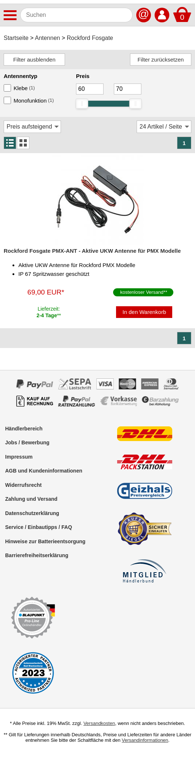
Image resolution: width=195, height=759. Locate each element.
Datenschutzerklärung (32, 513)
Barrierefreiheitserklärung (36, 555)
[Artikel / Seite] (164, 127)
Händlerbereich (24, 429)
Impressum (19, 457)
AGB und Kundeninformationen (43, 471)
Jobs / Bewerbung (27, 442)
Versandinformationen (145, 740)
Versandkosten (99, 723)
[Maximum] (127, 89)
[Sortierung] (32, 127)
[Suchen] (76, 15)
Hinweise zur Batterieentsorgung (45, 541)
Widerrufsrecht (23, 485)
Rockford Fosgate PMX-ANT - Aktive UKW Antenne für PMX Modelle (92, 251)
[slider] (82, 104)
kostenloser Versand (141, 292)
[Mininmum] (90, 89)
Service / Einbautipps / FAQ (38, 527)
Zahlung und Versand (31, 499)
